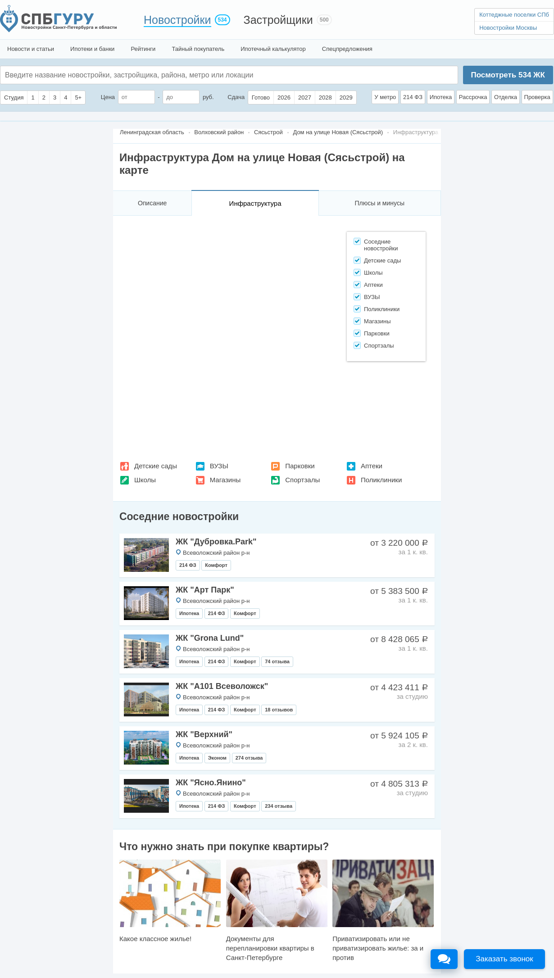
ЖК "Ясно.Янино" (211, 782)
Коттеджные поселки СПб (514, 14)
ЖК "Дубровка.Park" (216, 541)
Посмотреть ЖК (508, 75)
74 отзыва (277, 661)
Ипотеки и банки (92, 48)
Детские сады (155, 466)
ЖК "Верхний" (204, 734)
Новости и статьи (30, 48)
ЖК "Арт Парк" (205, 589)
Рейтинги (143, 48)
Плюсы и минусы (379, 203)
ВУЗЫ (219, 466)
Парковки (299, 466)
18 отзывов (279, 709)
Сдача (236, 97)
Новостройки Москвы (508, 27)
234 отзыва (278, 806)
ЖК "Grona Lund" (210, 638)
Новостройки (177, 20)
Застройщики (278, 20)
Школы (145, 480)
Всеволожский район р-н (216, 552)
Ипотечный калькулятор (273, 48)
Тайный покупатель (198, 48)
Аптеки (371, 466)
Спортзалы (302, 480)
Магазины (225, 480)
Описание (152, 203)
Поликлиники (381, 480)
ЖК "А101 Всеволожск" (222, 686)
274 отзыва (249, 758)
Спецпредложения (347, 48)
